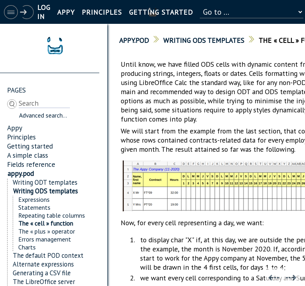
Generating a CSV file (42, 273)
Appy (14, 127)
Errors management (44, 239)
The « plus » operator (46, 231)
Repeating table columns (51, 215)
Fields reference (31, 164)
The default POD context (48, 255)
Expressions (34, 199)
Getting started (30, 146)
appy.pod (21, 173)
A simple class (27, 155)
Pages (16, 90)
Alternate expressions (43, 264)
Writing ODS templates (45, 191)
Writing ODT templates (45, 182)
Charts (27, 247)
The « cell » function (45, 223)
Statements (34, 207)
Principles (21, 136)
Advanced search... (43, 115)
